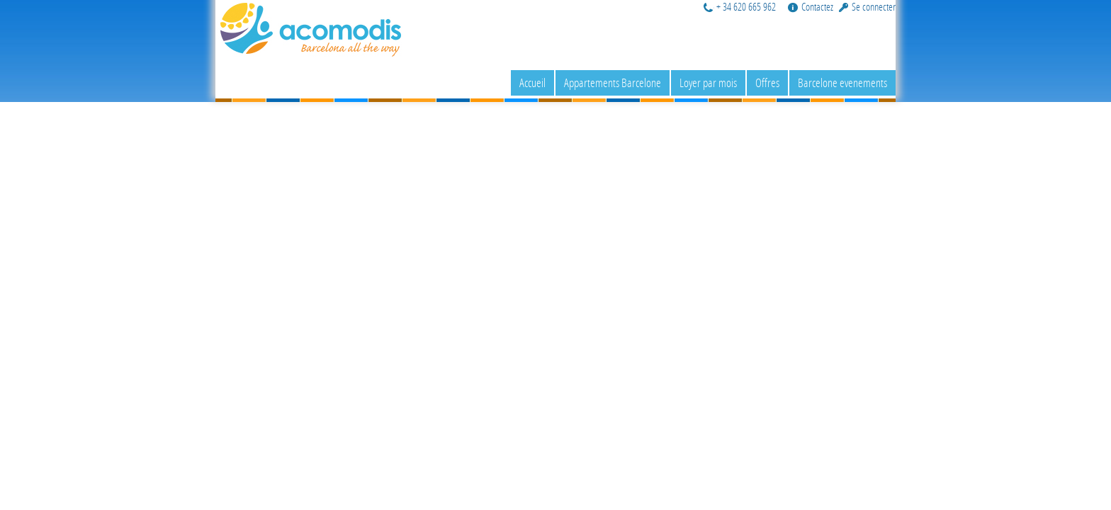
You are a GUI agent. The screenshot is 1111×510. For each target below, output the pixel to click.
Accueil (532, 82)
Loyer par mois (708, 82)
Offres (767, 82)
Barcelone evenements (842, 82)
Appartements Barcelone (612, 82)
